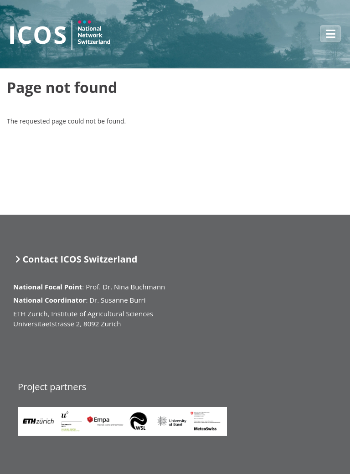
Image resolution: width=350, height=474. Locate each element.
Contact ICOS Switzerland (79, 259)
